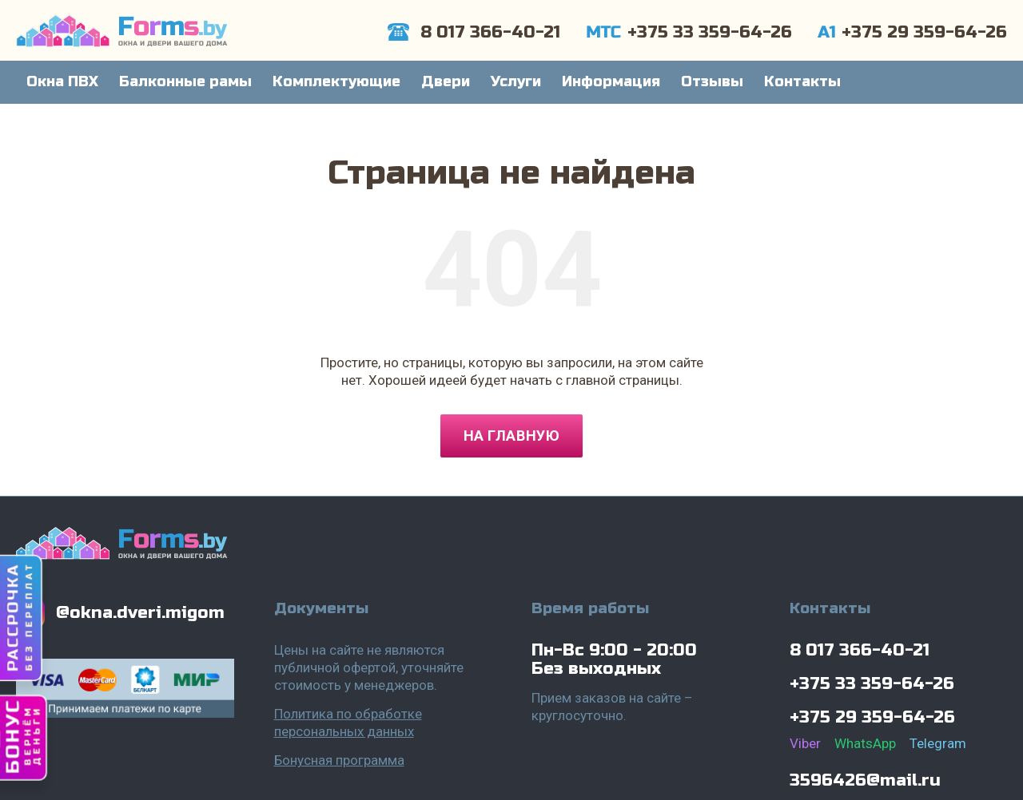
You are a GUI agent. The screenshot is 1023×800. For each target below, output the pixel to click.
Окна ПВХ (62, 81)
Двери (445, 81)
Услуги (516, 81)
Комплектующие (336, 81)
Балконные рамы (185, 81)
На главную (511, 435)
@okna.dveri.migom (140, 613)
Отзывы (712, 81)
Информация (611, 81)
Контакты (802, 81)
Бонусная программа (339, 760)
